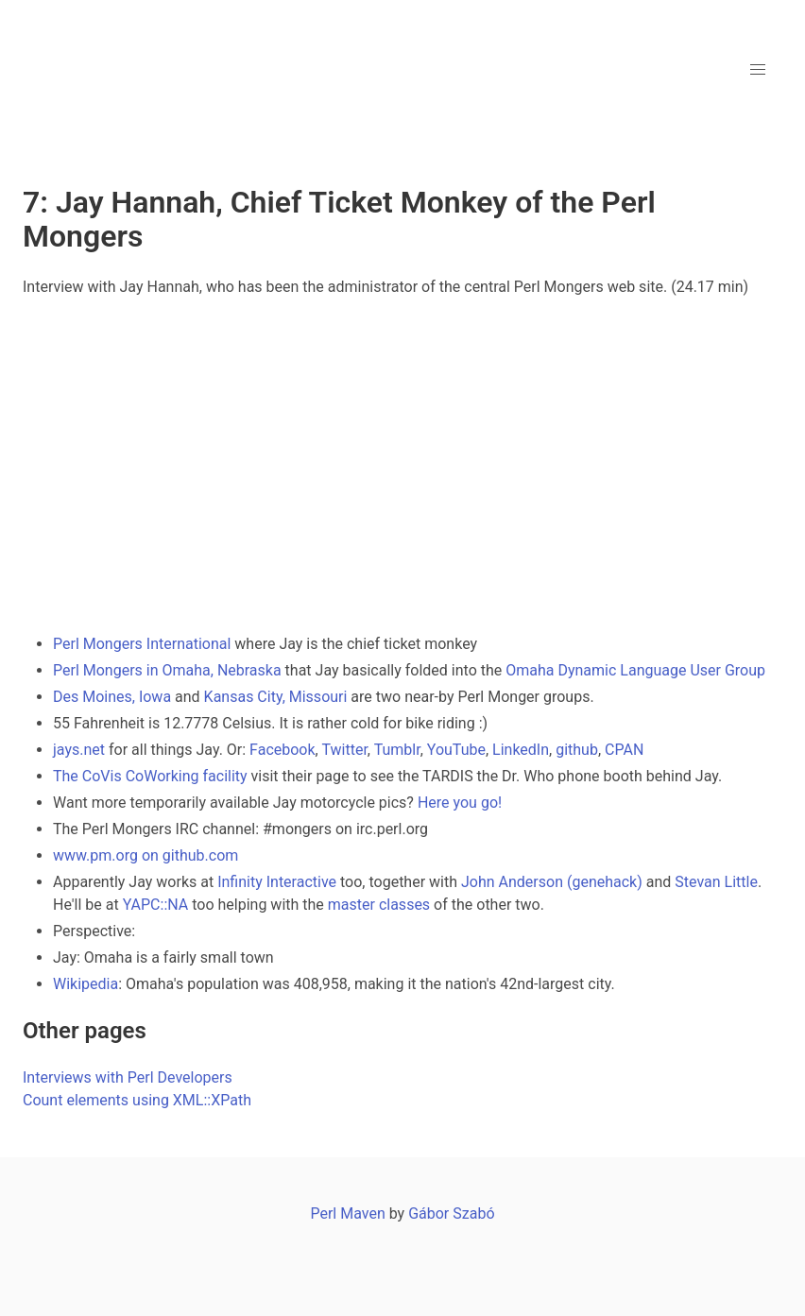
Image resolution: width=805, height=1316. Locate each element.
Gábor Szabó (451, 1213)
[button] (757, 69)
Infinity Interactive (276, 882)
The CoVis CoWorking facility (150, 776)
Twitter (344, 750)
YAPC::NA (156, 905)
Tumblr (397, 750)
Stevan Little (716, 882)
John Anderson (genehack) (551, 882)
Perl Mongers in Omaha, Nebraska (167, 670)
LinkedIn (520, 750)
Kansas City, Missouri (276, 697)
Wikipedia (85, 984)
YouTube (456, 750)
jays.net (79, 750)
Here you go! (460, 803)
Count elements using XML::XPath (137, 1100)
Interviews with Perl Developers (127, 1077)
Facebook (282, 750)
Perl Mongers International (142, 644)
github (577, 750)
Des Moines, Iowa (112, 697)
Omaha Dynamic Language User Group (635, 670)
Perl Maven (347, 1213)
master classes (379, 905)
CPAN (624, 750)
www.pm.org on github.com (145, 855)
